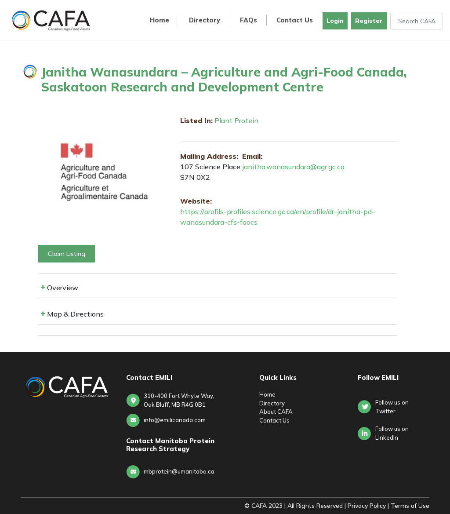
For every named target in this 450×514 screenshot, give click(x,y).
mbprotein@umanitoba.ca (179, 471)
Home (159, 20)
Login (335, 21)
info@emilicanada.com (175, 419)
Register (369, 21)
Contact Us (294, 20)
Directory (204, 20)
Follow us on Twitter (392, 407)
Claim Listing (66, 254)
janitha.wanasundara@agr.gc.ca (293, 166)
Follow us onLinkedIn (392, 433)
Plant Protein (236, 120)
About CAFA (276, 411)
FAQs (248, 20)
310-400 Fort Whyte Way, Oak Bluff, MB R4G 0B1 (179, 400)
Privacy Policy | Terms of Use (388, 506)
